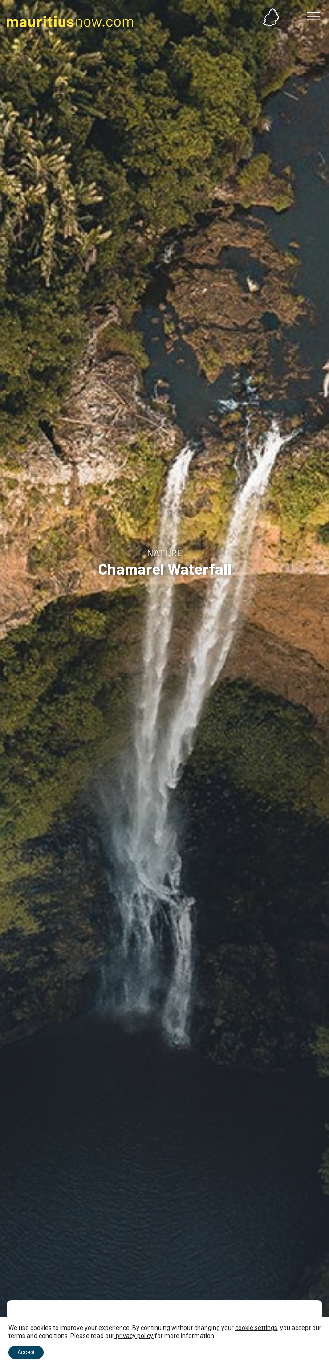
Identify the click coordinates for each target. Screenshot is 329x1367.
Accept (26, 1352)
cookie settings (256, 1327)
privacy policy (134, 1335)
